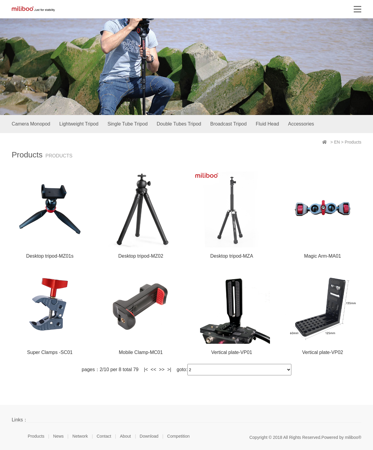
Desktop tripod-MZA (231, 256)
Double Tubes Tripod (179, 123)
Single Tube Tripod (128, 123)
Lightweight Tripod (79, 123)
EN (337, 142)
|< (146, 369)
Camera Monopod (31, 123)
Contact (104, 436)
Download (149, 436)
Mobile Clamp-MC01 (141, 352)
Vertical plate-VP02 (322, 352)
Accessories (301, 123)
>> (162, 369)
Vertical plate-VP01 (231, 352)
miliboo (33, 9)
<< (153, 369)
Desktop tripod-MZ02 (140, 256)
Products (353, 142)
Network (80, 436)
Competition (178, 436)
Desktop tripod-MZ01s (50, 256)
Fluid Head (267, 123)
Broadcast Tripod (228, 123)
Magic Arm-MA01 (322, 256)
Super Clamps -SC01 (50, 352)
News (58, 436)
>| (169, 369)
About (125, 436)
